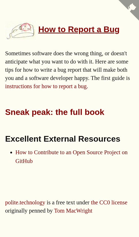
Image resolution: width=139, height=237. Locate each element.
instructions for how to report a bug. (46, 86)
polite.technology (25, 202)
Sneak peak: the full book (54, 112)
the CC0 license (109, 202)
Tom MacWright (73, 210)
